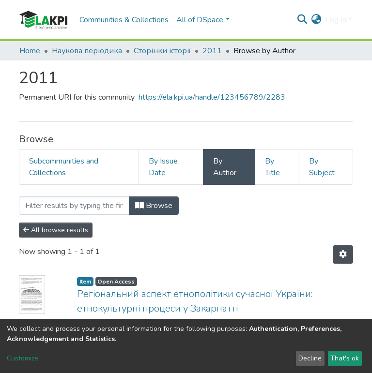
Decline (310, 358)
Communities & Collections (124, 20)
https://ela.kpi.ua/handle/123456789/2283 (212, 97)
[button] (316, 20)
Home (29, 50)
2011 (212, 50)
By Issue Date (163, 167)
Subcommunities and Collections (63, 167)
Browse (153, 205)
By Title (272, 167)
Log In (336, 20)
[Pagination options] (343, 254)
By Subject (322, 167)
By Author (224, 167)
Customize (22, 358)
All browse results (55, 230)
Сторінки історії (162, 50)
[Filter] (74, 205)
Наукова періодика (87, 50)
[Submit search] (302, 20)
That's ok (344, 358)
